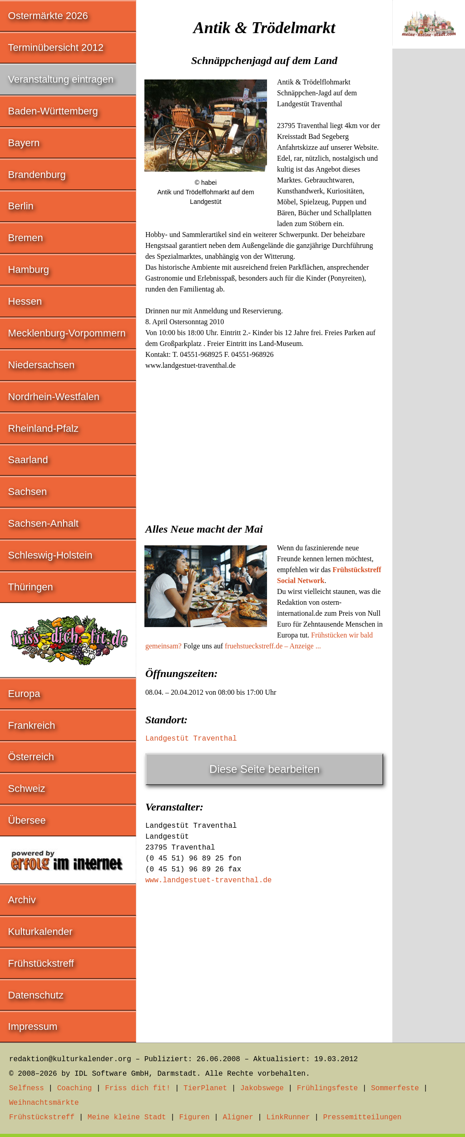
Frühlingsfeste (327, 1088)
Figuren (194, 1117)
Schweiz (26, 788)
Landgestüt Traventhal (191, 739)
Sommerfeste (395, 1088)
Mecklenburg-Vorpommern (67, 333)
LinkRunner (288, 1117)
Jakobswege (262, 1088)
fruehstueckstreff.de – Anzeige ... (273, 646)
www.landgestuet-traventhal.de (208, 880)
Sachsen (27, 491)
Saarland (28, 459)
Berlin (21, 206)
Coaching (74, 1088)
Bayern (24, 142)
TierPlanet (205, 1088)
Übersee (27, 820)
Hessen (25, 301)
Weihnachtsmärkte (44, 1103)
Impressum (33, 1026)
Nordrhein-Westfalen (53, 396)
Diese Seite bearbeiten (264, 769)
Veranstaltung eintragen (61, 79)
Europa (24, 693)
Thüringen (30, 587)
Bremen (25, 237)
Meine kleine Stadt (127, 1117)
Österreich (31, 756)
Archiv (22, 899)
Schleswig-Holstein (50, 555)
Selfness (26, 1088)
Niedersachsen (41, 365)
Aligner (238, 1117)
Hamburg (28, 269)
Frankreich (31, 725)
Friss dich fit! (137, 1088)
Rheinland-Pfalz (43, 428)
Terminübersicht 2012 (56, 47)
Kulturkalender (40, 931)
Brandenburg (37, 174)
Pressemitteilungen (362, 1117)
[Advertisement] (264, 443)
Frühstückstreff (41, 963)
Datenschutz (36, 995)
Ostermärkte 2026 (48, 15)
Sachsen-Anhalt (43, 523)
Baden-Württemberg (53, 111)
